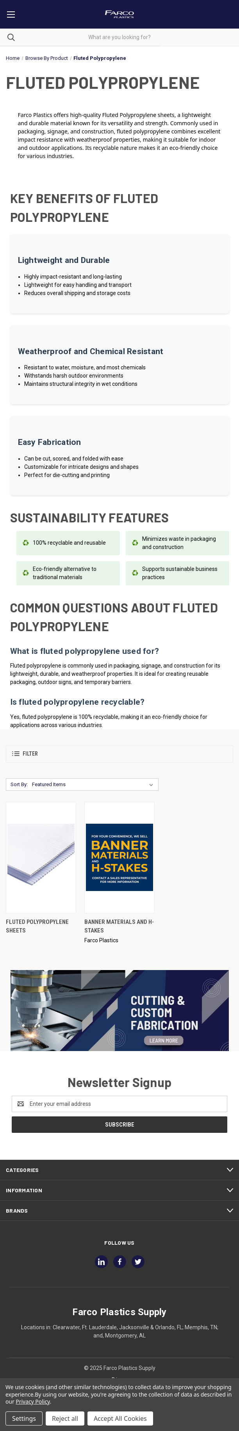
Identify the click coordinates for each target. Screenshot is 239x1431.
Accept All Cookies (120, 1418)
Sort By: (19, 784)
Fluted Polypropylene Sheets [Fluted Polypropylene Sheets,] (37, 926)
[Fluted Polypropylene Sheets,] (41, 857)
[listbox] (94, 784)
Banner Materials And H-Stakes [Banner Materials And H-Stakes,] (119, 926)
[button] (119, 754)
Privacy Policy (33, 1401)
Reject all (65, 1418)
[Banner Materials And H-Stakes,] (119, 857)
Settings (24, 1418)
